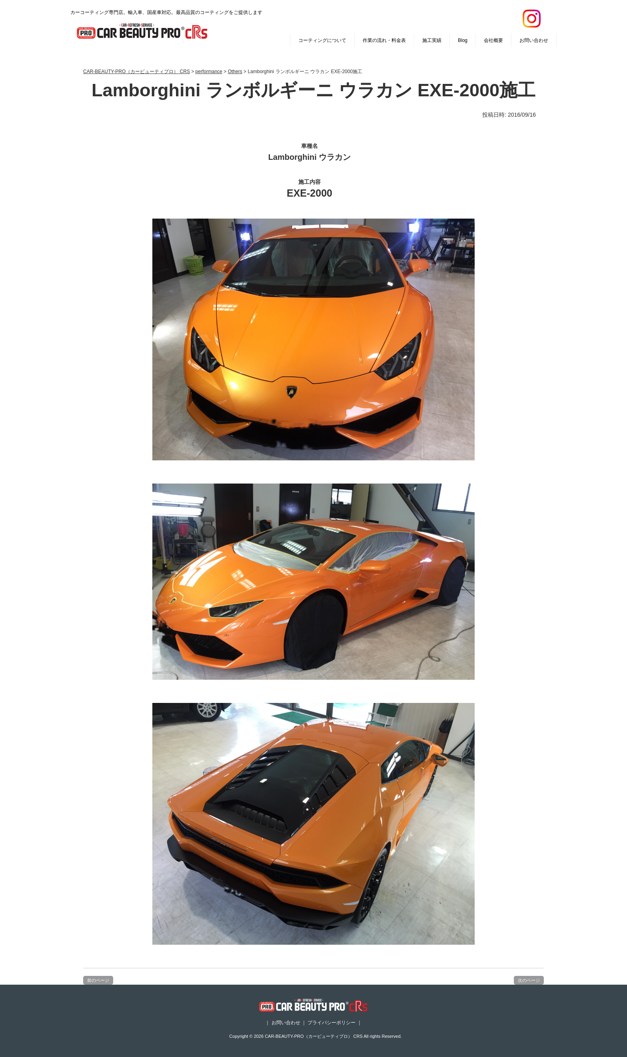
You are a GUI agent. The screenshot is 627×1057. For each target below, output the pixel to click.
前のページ (98, 980)
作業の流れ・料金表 (384, 40)
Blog (462, 40)
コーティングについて (322, 40)
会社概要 (493, 40)
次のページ (529, 980)
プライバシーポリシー (331, 1022)
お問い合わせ (533, 40)
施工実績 (431, 40)
